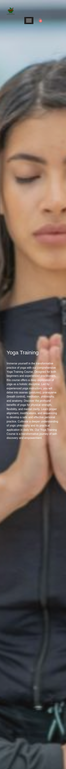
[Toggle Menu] (29, 20)
